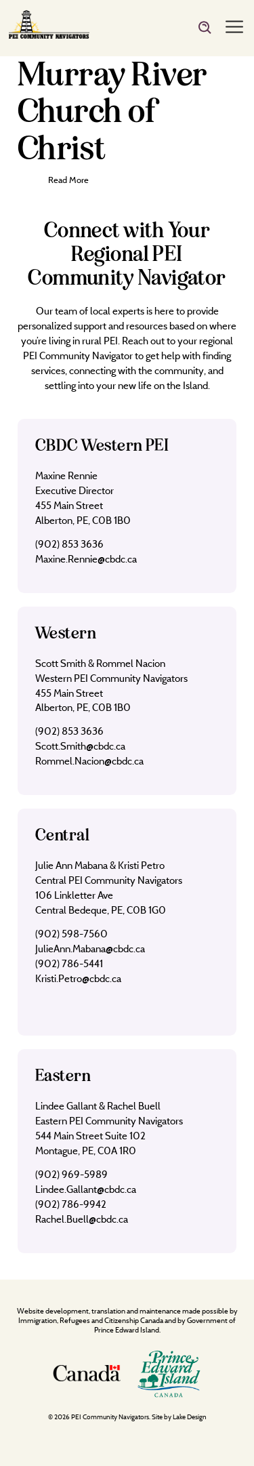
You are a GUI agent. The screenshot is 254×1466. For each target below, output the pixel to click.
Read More (68, 179)
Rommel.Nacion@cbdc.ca (89, 760)
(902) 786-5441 (69, 963)
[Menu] (234, 27)
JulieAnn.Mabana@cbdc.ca (90, 948)
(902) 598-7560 (71, 933)
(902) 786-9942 (70, 1204)
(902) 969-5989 (71, 1174)
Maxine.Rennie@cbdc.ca (86, 558)
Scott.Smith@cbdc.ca (80, 745)
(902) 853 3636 (69, 543)
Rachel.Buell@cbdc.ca (81, 1219)
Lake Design (190, 1416)
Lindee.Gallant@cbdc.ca (85, 1189)
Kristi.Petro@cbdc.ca (78, 978)
